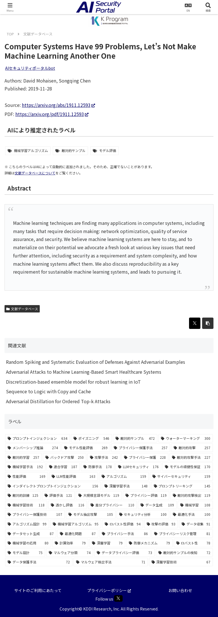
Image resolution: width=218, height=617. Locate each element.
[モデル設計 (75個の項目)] (25, 552)
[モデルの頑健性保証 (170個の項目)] (187, 466)
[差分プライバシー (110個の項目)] (112, 505)
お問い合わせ (180, 590)
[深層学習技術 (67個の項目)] (181, 562)
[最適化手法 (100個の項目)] (191, 514)
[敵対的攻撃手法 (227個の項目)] (191, 457)
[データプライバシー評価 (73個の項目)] (124, 552)
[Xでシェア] (194, 323)
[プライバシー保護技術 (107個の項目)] (35, 514)
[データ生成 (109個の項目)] (157, 505)
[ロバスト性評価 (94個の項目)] (122, 524)
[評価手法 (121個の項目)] (58, 495)
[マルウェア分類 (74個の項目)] (69, 552)
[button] (207, 323)
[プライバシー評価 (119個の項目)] (146, 495)
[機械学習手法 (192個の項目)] (25, 466)
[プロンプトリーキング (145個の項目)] (182, 486)
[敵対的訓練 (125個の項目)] (23, 495)
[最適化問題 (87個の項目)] (77, 533)
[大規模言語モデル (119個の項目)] (99, 495)
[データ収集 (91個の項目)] (196, 524)
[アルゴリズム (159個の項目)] (124, 476)
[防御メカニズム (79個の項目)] (149, 543)
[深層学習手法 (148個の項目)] (126, 486)
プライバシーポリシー (109, 590)
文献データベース (22, 308)
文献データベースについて (35, 172)
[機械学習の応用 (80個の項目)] (28, 543)
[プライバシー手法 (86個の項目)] (124, 533)
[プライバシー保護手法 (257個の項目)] (140, 447)
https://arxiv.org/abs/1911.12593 (58, 105)
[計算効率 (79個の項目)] (70, 543)
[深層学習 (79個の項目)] (107, 543)
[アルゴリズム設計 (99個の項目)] (27, 524)
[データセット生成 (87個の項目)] (30, 533)
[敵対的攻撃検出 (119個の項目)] (191, 495)
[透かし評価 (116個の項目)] (67, 505)
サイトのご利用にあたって (38, 590)
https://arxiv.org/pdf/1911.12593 (52, 114)
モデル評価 (107, 150)
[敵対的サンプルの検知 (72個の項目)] (184, 552)
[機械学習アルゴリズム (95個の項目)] (75, 524)
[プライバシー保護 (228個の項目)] (144, 457)
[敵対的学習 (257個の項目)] (23, 457)
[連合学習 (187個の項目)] (63, 466)
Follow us (109, 598)
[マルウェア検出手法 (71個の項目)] (111, 562)
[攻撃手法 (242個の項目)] (104, 457)
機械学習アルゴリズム (31, 150)
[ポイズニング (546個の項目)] (91, 438)
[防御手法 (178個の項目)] (97, 466)
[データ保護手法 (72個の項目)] (38, 562)
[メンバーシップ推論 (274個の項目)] (32, 447)
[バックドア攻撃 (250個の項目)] (64, 457)
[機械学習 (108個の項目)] (195, 505)
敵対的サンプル (73, 150)
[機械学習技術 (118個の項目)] (26, 505)
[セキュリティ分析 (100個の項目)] (143, 514)
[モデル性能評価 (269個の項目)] (86, 447)
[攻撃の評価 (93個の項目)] (161, 524)
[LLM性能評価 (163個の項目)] (73, 476)
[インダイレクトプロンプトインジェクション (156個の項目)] (53, 486)
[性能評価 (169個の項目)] (26, 476)
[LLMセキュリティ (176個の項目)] (139, 466)
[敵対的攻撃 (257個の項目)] (192, 447)
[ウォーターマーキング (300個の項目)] (185, 438)
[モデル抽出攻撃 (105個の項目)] (90, 514)
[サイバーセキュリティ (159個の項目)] (181, 476)
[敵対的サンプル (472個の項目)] (135, 438)
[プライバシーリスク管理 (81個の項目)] (182, 533)
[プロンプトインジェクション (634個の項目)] (37, 438)
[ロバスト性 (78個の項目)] (193, 543)
